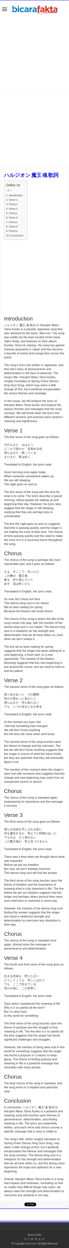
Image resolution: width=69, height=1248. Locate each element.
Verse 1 (13, 199)
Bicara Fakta (34, 1234)
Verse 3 (13, 217)
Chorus (13, 204)
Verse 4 (13, 226)
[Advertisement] (34, 53)
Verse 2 (13, 208)
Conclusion (16, 235)
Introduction (16, 195)
